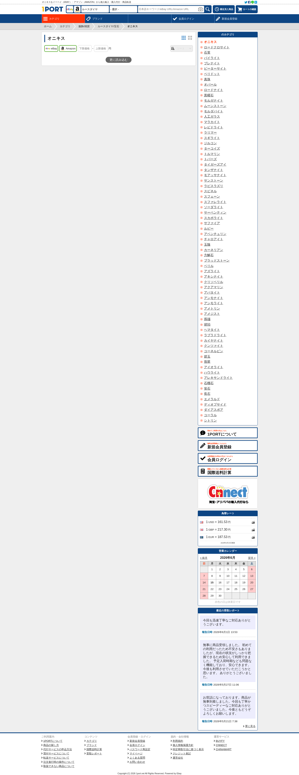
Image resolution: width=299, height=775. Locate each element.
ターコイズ (212, 148)
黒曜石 (209, 95)
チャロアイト (213, 239)
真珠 (207, 79)
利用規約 (178, 740)
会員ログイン (137, 745)
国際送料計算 (94, 749)
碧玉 (207, 356)
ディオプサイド (215, 404)
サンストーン (213, 180)
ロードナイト (213, 90)
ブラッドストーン (217, 260)
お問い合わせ (137, 761)
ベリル (209, 266)
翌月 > (252, 557)
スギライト (212, 138)
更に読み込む (119, 59)
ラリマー (210, 132)
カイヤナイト (213, 340)
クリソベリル (213, 282)
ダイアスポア (213, 409)
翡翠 (207, 361)
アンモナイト (213, 298)
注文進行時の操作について (58, 761)
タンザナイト (213, 170)
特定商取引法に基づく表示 (188, 749)
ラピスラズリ (213, 186)
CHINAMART (224, 749)
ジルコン (210, 143)
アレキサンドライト (218, 377)
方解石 (209, 255)
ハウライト (212, 372)
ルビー (209, 228)
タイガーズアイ (215, 164)
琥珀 (207, 324)
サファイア (212, 223)
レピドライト (213, 127)
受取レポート (94, 753)
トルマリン (212, 154)
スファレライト (215, 202)
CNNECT (221, 745)
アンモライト (213, 303)
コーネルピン (213, 351)
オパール (210, 84)
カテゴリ (91, 740)
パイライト (212, 58)
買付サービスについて (56, 753)
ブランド (91, 745)
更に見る (250, 726)
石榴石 (209, 383)
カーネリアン (213, 250)
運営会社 (178, 757)
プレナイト (212, 63)
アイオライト (213, 367)
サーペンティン (215, 212)
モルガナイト (213, 100)
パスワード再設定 (140, 749)
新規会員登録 (137, 740)
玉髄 (207, 244)
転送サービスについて (56, 757)
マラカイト (212, 122)
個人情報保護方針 (183, 745)
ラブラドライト (215, 335)
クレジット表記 (182, 753)
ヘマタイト (212, 329)
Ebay (179, 773)
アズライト (212, 271)
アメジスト (212, 313)
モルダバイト (213, 111)
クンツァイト (213, 345)
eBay (51, 48)
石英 (207, 52)
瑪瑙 (207, 319)
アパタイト (212, 292)
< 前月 (204, 557)
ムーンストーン (215, 106)
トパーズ (210, 159)
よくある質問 (137, 757)
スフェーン (212, 196)
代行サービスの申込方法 (57, 749)
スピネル (210, 191)
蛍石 (207, 388)
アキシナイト (213, 276)
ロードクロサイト (217, 47)
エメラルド (212, 399)
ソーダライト (213, 207)
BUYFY (220, 740)
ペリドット (212, 74)
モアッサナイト (215, 175)
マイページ (136, 753)
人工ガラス (212, 116)
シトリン (210, 420)
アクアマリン (213, 287)
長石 (207, 393)
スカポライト (213, 218)
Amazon (67, 48)
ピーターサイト (215, 68)
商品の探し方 (51, 745)
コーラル (210, 415)
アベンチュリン (215, 234)
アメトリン (212, 308)
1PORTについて (52, 740)
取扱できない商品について (58, 766)
